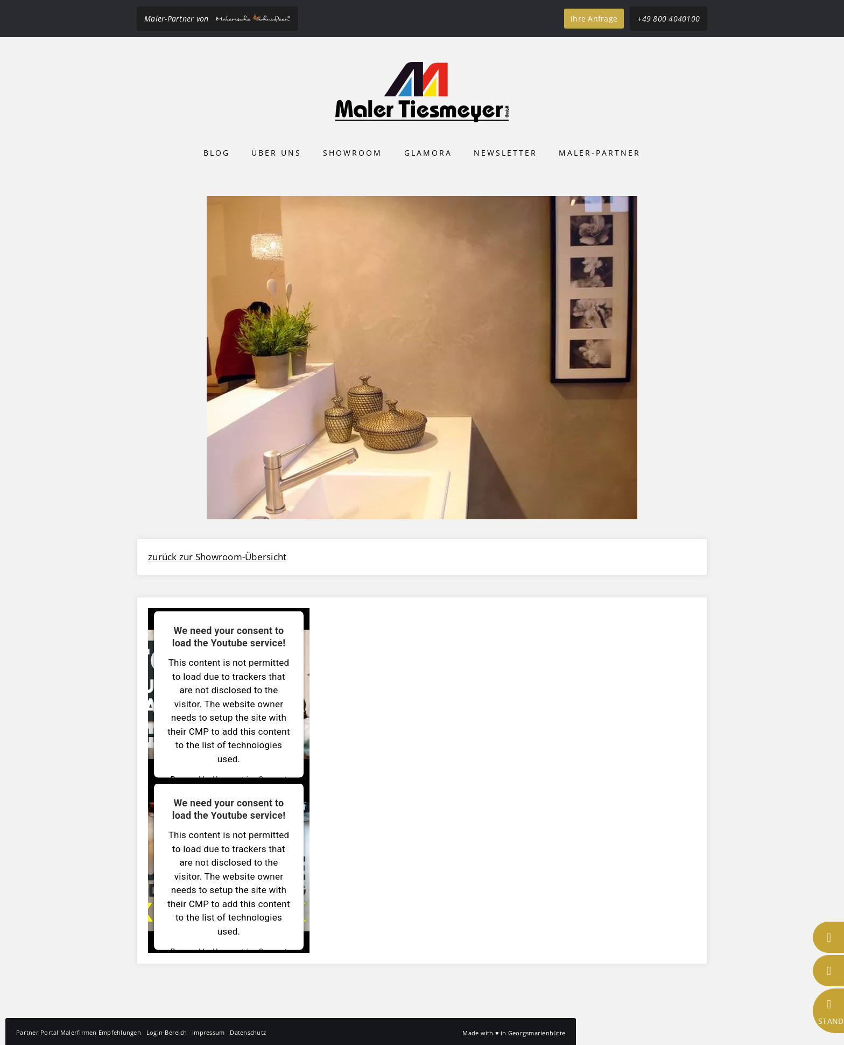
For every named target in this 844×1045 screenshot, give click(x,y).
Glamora (428, 153)
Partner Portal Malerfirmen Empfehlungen (78, 1032)
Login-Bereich (166, 1032)
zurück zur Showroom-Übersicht (217, 557)
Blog (216, 153)
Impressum (208, 1032)
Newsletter (505, 153)
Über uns (276, 153)
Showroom (352, 153)
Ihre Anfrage (594, 18)
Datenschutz (248, 1032)
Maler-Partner (600, 153)
